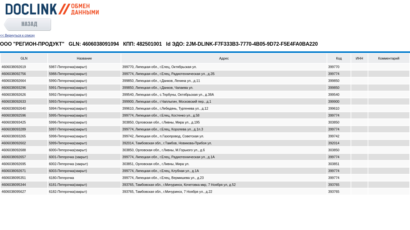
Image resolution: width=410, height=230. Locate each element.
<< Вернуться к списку (17, 35)
